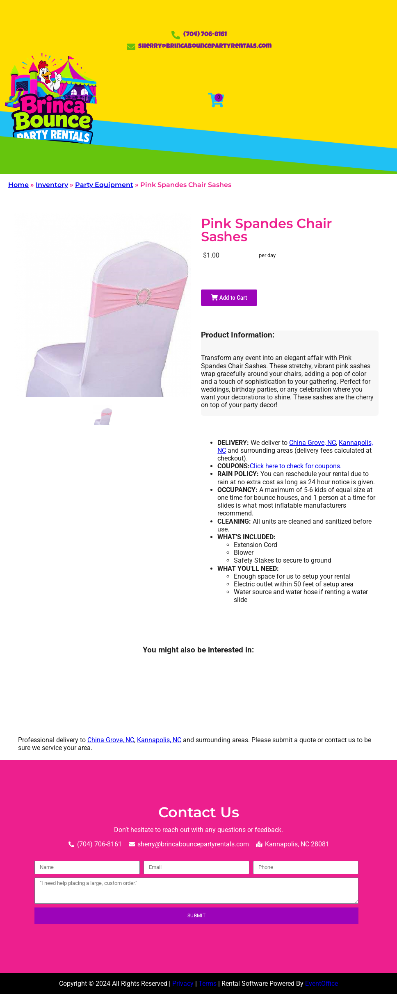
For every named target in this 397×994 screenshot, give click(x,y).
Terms (207, 983)
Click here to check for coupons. (296, 466)
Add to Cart (229, 297)
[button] (91, 160)
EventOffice (321, 983)
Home (18, 185)
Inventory (52, 185)
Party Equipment (104, 185)
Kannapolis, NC (159, 740)
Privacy (183, 983)
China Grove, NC (312, 443)
